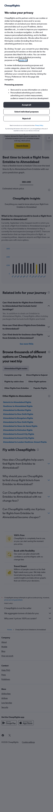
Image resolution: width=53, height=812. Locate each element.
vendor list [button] (23, 60)
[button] (26, 105)
